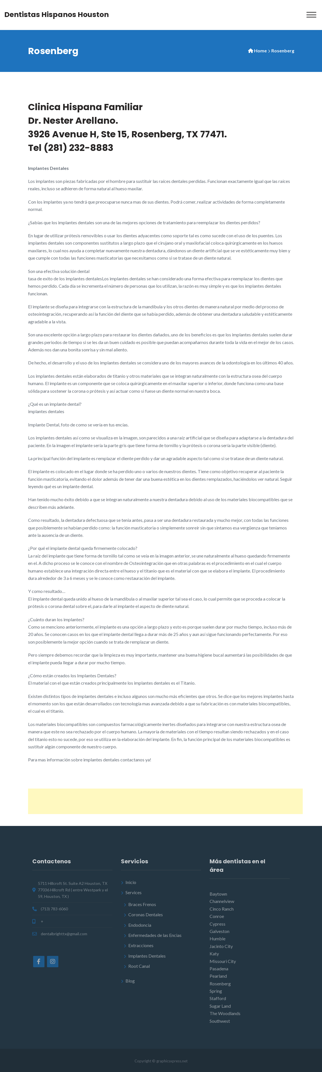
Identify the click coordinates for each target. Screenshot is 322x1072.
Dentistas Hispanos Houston (56, 15)
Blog (130, 980)
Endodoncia (139, 925)
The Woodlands (225, 1013)
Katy (214, 953)
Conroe (217, 916)
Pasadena (219, 968)
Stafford (218, 998)
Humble (217, 938)
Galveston (219, 931)
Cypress (217, 923)
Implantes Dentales (147, 955)
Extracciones (140, 945)
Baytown (218, 893)
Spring (216, 991)
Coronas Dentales (145, 914)
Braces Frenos (142, 904)
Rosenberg (220, 983)
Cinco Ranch (222, 908)
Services (133, 892)
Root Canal (139, 966)
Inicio (130, 882)
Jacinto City (221, 946)
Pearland (218, 976)
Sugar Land (220, 1006)
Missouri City (223, 961)
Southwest (220, 1021)
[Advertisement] (165, 801)
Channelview (222, 901)
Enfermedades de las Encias (155, 935)
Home (260, 50)
